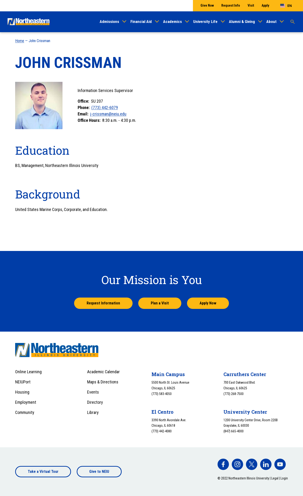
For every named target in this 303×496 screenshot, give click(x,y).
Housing (22, 392)
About (271, 21)
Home (19, 41)
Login (284, 478)
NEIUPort (23, 381)
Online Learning (28, 371)
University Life (205, 21)
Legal (274, 478)
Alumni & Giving (242, 21)
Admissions (109, 21)
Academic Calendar (103, 371)
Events (93, 392)
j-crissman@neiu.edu (108, 113)
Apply (265, 5)
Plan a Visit (160, 303)
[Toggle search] (292, 22)
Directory (95, 402)
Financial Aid (141, 21)
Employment (25, 402)
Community (24, 412)
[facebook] (223, 464)
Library (93, 412)
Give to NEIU (99, 471)
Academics (172, 21)
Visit (251, 5)
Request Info (230, 5)
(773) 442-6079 (104, 107)
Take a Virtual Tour (43, 471)
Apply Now (208, 303)
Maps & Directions (102, 381)
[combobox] (286, 5)
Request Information (103, 303)
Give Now (207, 5)
